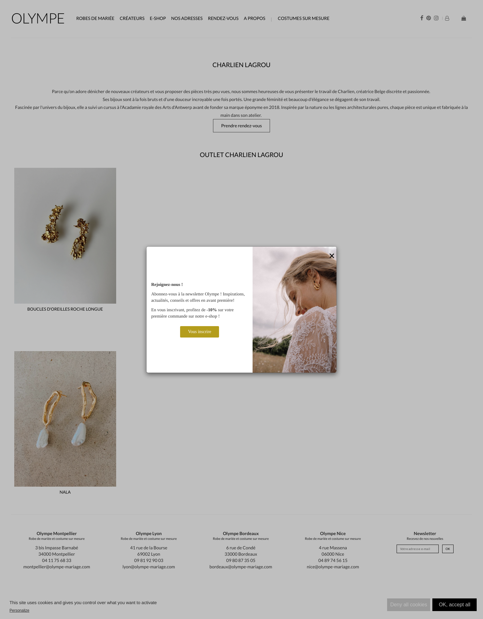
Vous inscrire (199, 331)
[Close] (332, 256)
